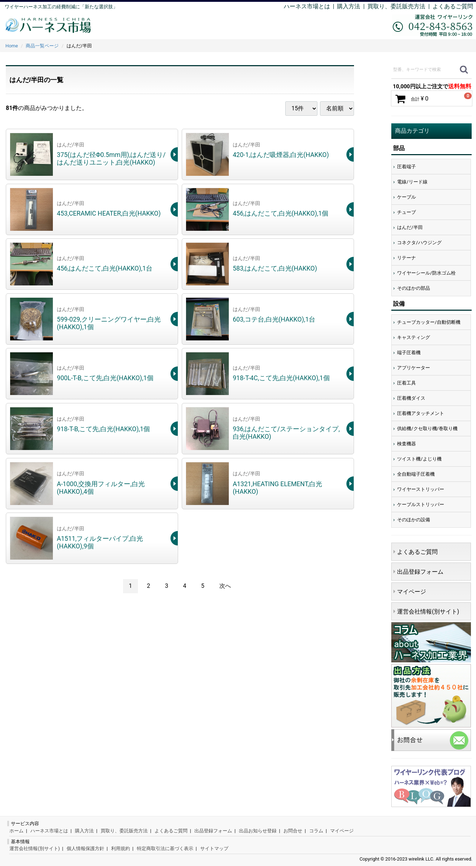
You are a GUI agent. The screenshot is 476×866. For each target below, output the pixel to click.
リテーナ (406, 257)
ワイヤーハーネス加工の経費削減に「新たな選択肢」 (61, 6)
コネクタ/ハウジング (419, 242)
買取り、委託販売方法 (124, 830)
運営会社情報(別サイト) (428, 611)
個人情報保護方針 (85, 848)
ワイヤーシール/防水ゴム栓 (426, 273)
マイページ (411, 591)
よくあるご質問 (453, 6)
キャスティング (413, 337)
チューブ (406, 212)
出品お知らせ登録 (258, 830)
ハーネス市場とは (307, 6)
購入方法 (348, 6)
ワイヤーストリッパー (420, 489)
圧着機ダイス (411, 398)
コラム (316, 830)
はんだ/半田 (409, 227)
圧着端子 (406, 166)
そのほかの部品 (413, 288)
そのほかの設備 (413, 519)
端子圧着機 (409, 352)
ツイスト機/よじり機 (419, 459)
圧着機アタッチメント (420, 413)
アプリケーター (413, 367)
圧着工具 (406, 383)
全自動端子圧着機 (416, 474)
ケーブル (406, 197)
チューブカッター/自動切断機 (428, 322)
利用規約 (120, 848)
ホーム (16, 830)
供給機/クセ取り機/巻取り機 (427, 428)
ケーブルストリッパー (420, 504)
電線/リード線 (412, 181)
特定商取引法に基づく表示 (165, 848)
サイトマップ (214, 848)
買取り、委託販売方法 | (400, 6)
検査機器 (406, 443)
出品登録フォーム (420, 571)
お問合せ (292, 830)
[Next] (225, 586)
